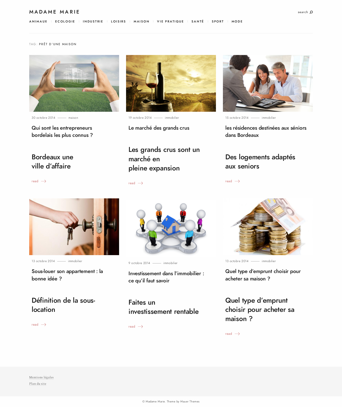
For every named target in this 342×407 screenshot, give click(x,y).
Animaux (38, 21)
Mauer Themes (189, 401)
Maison (141, 21)
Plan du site (37, 383)
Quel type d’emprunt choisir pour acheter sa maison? (265, 274)
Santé (198, 21)
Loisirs (118, 21)
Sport (218, 21)
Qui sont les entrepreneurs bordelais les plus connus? (64, 131)
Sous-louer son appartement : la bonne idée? (69, 274)
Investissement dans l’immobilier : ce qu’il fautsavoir (168, 277)
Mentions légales (41, 377)
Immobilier (172, 118)
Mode (237, 21)
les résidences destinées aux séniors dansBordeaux (259, 131)
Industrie (93, 21)
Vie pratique (170, 21)
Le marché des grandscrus (160, 128)
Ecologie (65, 21)
